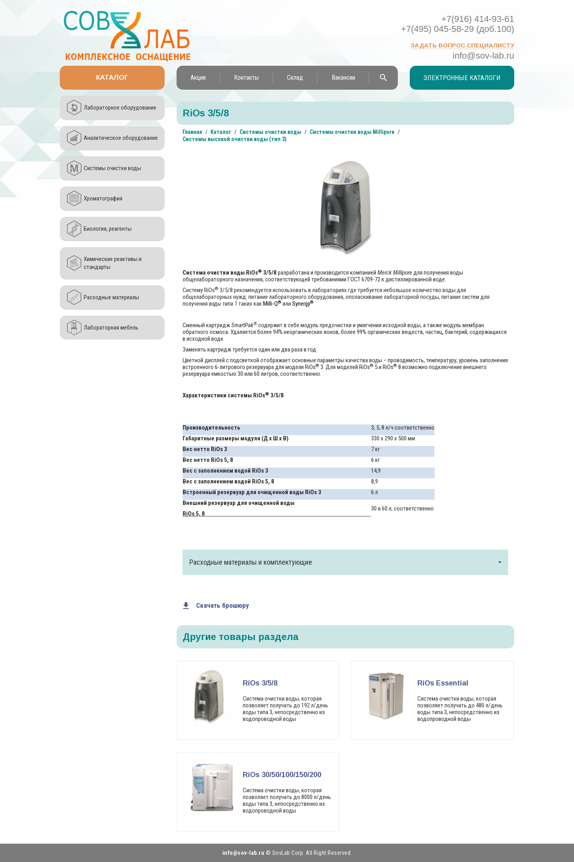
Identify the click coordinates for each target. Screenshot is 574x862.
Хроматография (103, 198)
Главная (192, 132)
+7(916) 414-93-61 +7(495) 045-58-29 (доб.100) (457, 24)
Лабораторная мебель (111, 327)
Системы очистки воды (112, 168)
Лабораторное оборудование (120, 107)
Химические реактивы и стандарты (113, 263)
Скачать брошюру (222, 605)
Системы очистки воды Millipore (352, 132)
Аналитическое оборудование (121, 137)
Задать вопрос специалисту (462, 45)
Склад (295, 77)
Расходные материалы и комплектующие (345, 562)
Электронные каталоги (462, 78)
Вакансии (343, 77)
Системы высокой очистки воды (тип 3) (235, 139)
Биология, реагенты (108, 228)
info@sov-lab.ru (483, 56)
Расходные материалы (111, 297)
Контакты (246, 77)
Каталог (112, 77)
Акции (198, 77)
